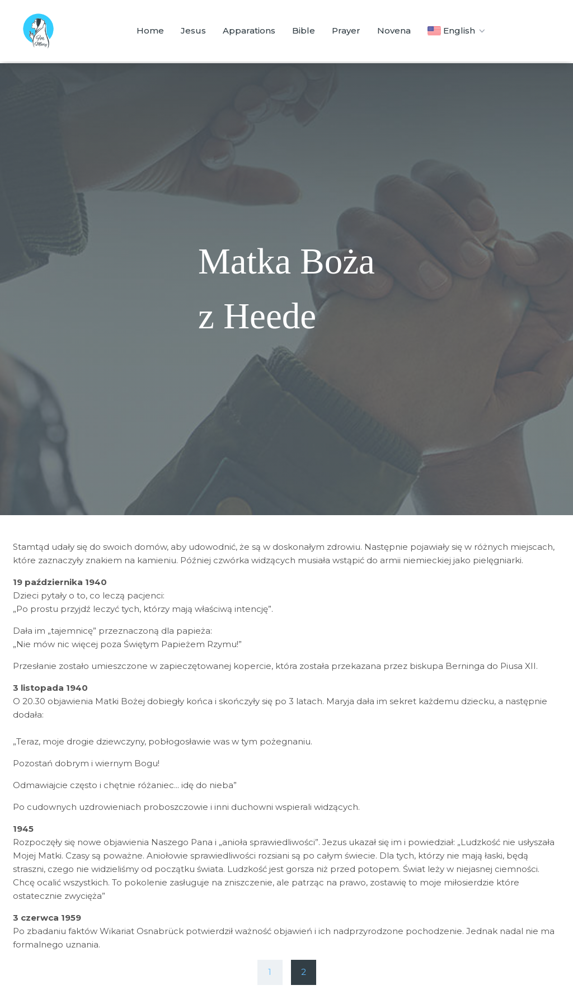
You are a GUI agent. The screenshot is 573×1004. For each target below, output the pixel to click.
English (457, 30)
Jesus (193, 30)
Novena (394, 30)
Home (150, 30)
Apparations (249, 30)
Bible (303, 30)
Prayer (346, 30)
